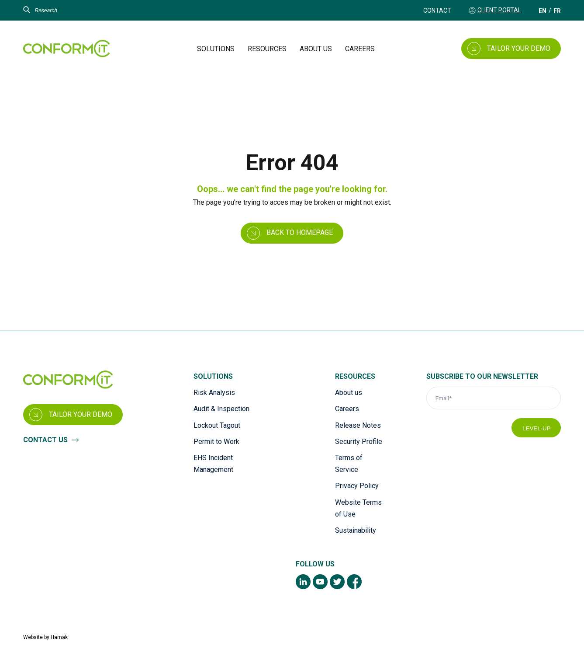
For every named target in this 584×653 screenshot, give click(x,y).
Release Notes (358, 425)
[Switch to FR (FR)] (557, 10)
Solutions (216, 49)
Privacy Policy (357, 486)
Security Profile (358, 441)
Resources (267, 49)
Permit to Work (216, 441)
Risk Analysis (214, 392)
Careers (360, 49)
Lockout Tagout (217, 425)
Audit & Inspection (221, 409)
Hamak (59, 637)
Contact (437, 10)
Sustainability (355, 530)
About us (316, 49)
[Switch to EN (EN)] (542, 10)
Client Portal (499, 10)
